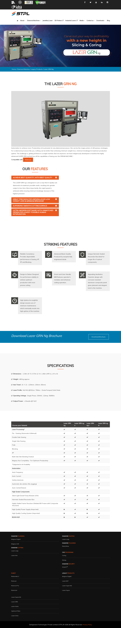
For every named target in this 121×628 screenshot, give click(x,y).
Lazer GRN (14, 601)
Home (14, 69)
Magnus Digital (15, 539)
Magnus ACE (15, 544)
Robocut (13, 581)
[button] (34, 20)
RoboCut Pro (15, 585)
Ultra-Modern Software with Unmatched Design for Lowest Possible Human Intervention (33, 212)
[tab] (35, 178)
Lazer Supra (66, 590)
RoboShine (65, 546)
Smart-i (65, 567)
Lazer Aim (14, 555)
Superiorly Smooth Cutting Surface (30, 206)
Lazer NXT (65, 581)
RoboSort (14, 590)
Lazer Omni (14, 615)
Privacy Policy (87, 624)
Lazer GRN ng (49, 69)
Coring (64, 555)
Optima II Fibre (15, 611)
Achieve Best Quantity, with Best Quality (32, 177)
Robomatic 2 (15, 576)
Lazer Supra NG (16, 597)
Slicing (64, 560)
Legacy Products (37, 69)
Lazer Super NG (67, 585)
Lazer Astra (14, 606)
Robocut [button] (28, 160)
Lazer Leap (14, 551)
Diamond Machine (23, 69)
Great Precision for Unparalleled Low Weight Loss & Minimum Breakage (31, 200)
